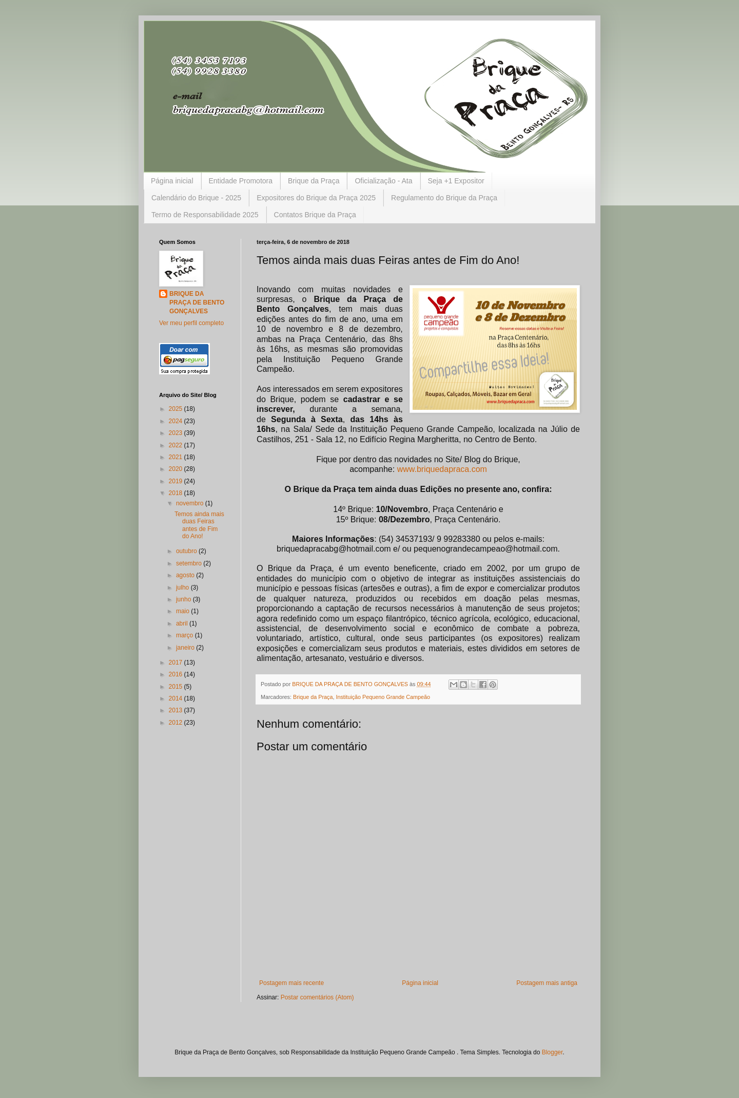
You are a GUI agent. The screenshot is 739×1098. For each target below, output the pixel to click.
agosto (186, 575)
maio (183, 611)
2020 (176, 468)
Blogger (552, 1052)
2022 (176, 445)
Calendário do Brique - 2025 (196, 198)
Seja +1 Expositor (456, 181)
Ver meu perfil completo (191, 323)
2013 (176, 710)
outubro (187, 551)
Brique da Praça (313, 181)
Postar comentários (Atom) (317, 997)
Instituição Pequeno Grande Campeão (383, 697)
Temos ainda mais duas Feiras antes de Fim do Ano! (199, 525)
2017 (176, 662)
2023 (176, 433)
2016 (176, 674)
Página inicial (172, 181)
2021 (176, 457)
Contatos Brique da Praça (315, 215)
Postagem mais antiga (546, 983)
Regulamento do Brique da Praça (444, 198)
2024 (176, 421)
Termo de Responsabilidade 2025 (205, 215)
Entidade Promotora (241, 181)
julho (183, 587)
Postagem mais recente (291, 983)
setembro (189, 563)
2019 (176, 481)
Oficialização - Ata (383, 181)
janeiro (186, 647)
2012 (176, 722)
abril (182, 623)
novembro (190, 503)
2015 (176, 686)
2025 (176, 408)
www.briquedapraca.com (442, 469)
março (185, 635)
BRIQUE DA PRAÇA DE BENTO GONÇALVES (196, 302)
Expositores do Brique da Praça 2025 (316, 198)
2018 (176, 493)
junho (184, 599)
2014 (176, 698)
